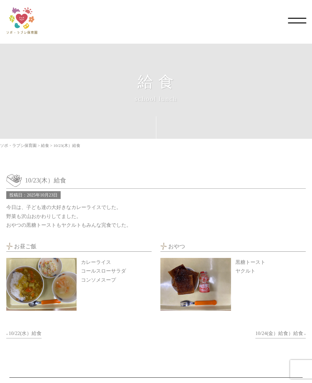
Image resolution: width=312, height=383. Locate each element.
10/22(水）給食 (25, 333)
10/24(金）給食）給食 (279, 333)
